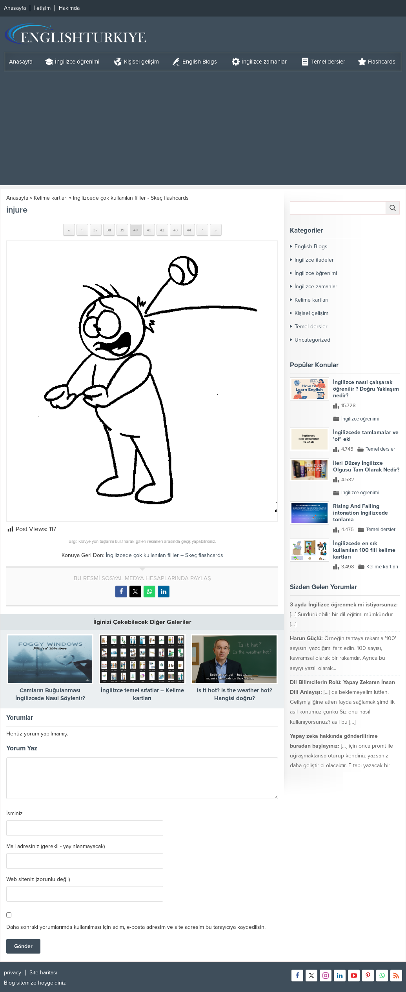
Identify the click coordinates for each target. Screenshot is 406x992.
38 (109, 230)
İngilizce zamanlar (316, 286)
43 (175, 230)
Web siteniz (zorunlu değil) (38, 879)
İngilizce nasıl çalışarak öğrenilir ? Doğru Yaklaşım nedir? (366, 389)
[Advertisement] (203, 130)
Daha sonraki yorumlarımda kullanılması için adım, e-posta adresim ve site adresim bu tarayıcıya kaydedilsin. (136, 927)
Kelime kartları (50, 198)
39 (122, 230)
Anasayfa (17, 198)
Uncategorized (312, 340)
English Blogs (311, 246)
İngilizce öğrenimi (316, 273)
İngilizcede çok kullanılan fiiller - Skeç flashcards (131, 198)
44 (189, 230)
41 (149, 230)
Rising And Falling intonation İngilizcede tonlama (360, 513)
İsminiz (14, 813)
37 (95, 230)
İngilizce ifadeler (314, 260)
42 (162, 230)
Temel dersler (311, 326)
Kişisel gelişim (311, 313)
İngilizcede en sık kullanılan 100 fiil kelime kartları (364, 550)
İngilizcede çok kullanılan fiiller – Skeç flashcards (164, 555)
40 (135, 230)
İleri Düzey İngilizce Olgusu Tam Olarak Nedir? (366, 466)
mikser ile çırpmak (346, 789)
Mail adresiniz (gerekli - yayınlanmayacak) (55, 846)
